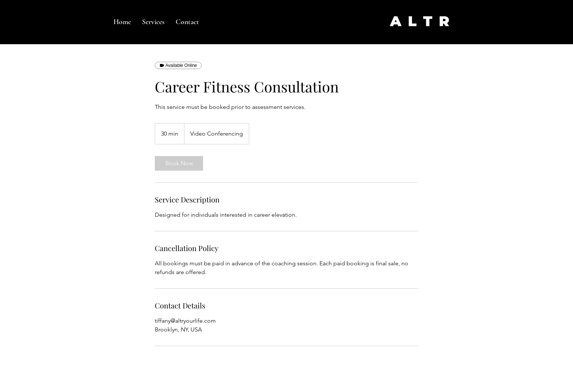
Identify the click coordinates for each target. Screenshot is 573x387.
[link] (179, 163)
